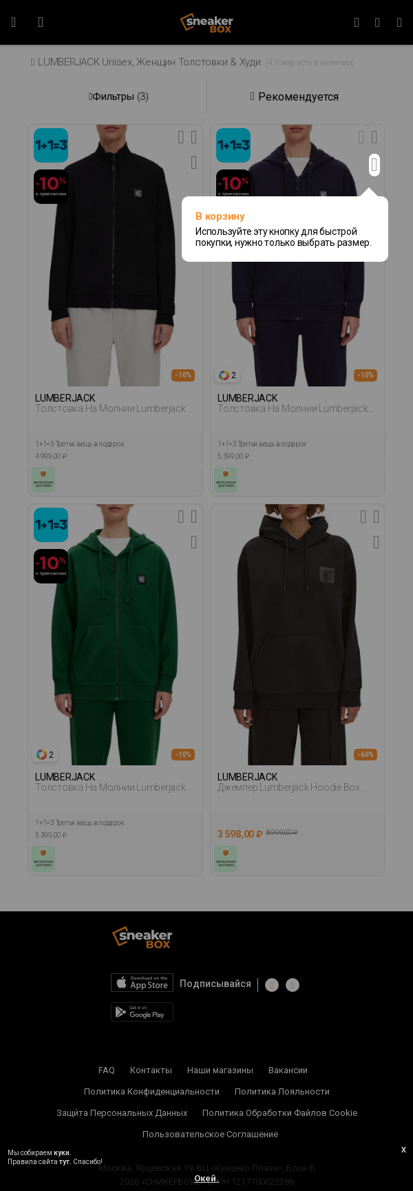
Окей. (206, 1178)
